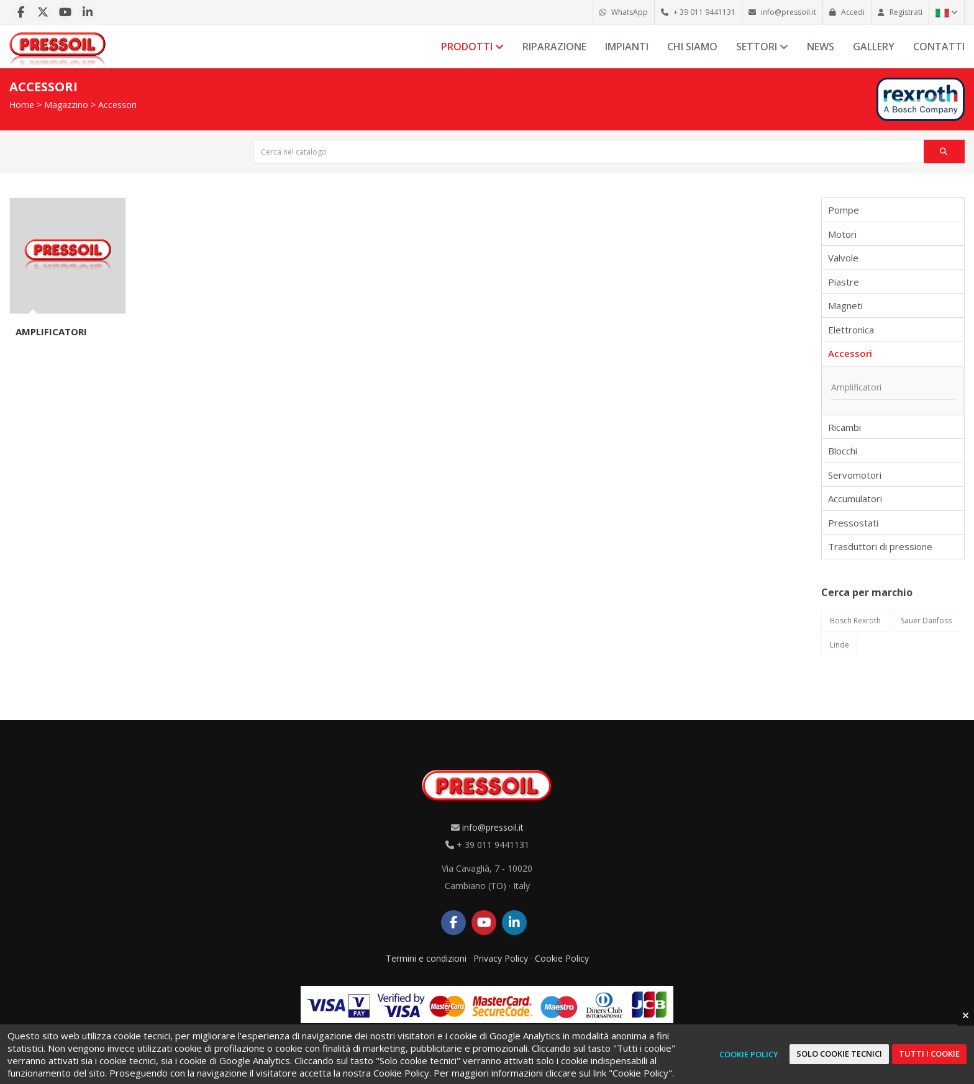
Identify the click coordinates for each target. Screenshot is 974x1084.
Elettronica (851, 329)
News (820, 46)
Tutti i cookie (929, 1053)
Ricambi (844, 427)
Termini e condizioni (426, 958)
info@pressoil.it (493, 827)
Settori (762, 46)
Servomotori (854, 475)
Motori (842, 234)
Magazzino (66, 105)
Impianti (627, 46)
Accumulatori (855, 498)
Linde (839, 644)
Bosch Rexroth (855, 620)
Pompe (843, 210)
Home (21, 105)
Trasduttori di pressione (880, 546)
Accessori (117, 105)
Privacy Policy (500, 958)
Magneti (845, 305)
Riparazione (554, 46)
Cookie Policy (562, 958)
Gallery (873, 46)
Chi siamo (692, 46)
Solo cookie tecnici (839, 1053)
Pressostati (853, 523)
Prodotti (472, 46)
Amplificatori (51, 331)
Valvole (843, 257)
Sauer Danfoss (926, 620)
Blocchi (842, 451)
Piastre (843, 282)
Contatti (939, 46)
